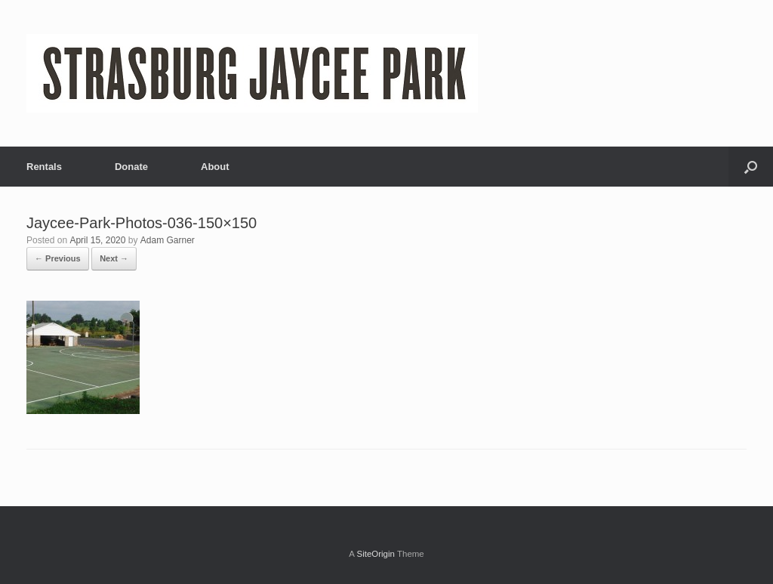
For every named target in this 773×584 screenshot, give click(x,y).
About (215, 166)
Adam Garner (167, 240)
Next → (114, 258)
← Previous (58, 258)
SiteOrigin (375, 553)
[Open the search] (750, 167)
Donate (131, 166)
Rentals (44, 166)
